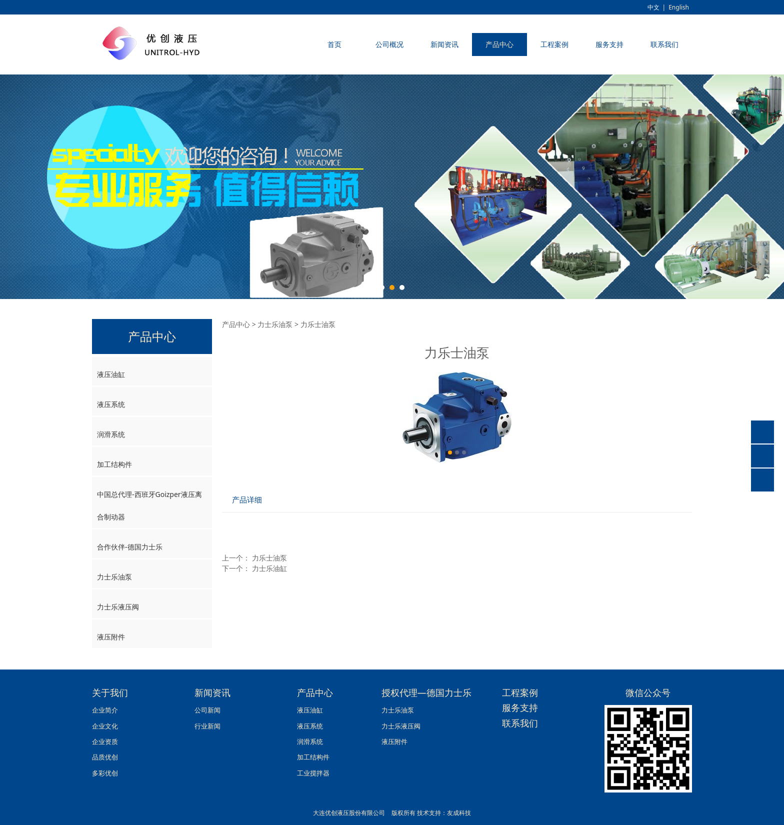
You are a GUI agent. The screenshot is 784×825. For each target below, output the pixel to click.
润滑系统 (111, 434)
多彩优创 (105, 773)
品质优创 (105, 757)
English (678, 7)
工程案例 (554, 44)
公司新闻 (207, 710)
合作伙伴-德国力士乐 (129, 547)
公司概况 (390, 44)
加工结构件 (114, 464)
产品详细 (247, 499)
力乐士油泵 (269, 557)
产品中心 (500, 44)
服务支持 (610, 44)
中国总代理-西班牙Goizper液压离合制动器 (149, 506)
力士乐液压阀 (118, 607)
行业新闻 (207, 726)
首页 (335, 44)
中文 (654, 7)
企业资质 (105, 742)
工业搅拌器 (313, 773)
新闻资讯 (444, 44)
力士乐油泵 (114, 577)
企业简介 (105, 710)
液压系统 (111, 404)
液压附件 (111, 637)
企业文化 (105, 726)
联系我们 (664, 44)
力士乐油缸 (269, 568)
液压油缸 (111, 374)
